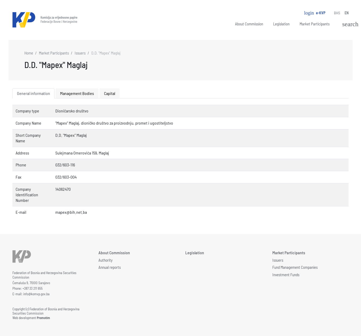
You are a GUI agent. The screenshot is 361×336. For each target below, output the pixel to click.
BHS (337, 13)
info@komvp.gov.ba (36, 294)
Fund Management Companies (295, 267)
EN (347, 13)
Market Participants (315, 23)
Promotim (43, 318)
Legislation (281, 23)
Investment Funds (285, 274)
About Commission (249, 23)
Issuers (80, 53)
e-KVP (314, 13)
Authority (105, 260)
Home (28, 53)
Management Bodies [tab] (77, 93)
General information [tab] (33, 93)
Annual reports (109, 267)
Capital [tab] (109, 93)
